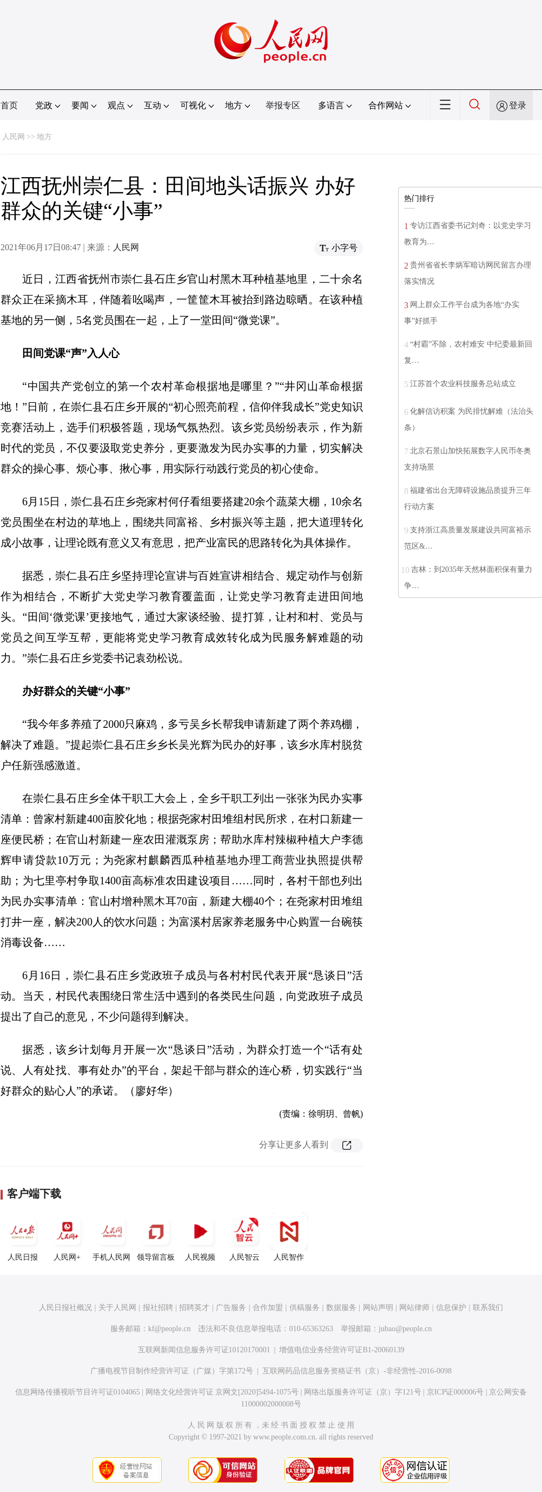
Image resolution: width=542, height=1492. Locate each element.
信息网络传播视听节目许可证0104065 (77, 1392)
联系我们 (488, 1308)
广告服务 (231, 1308)
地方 (44, 137)
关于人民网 (117, 1308)
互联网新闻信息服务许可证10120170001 (204, 1350)
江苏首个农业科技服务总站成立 (463, 384)
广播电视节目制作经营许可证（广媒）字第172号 (171, 1371)
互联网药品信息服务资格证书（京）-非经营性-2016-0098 (357, 1371)
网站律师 (414, 1308)
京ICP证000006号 (455, 1392)
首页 (9, 105)
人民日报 (23, 1237)
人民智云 (244, 1237)
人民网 (13, 137)
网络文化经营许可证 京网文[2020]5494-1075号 (222, 1392)
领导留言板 (156, 1237)
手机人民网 (111, 1237)
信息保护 (451, 1308)
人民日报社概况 (65, 1308)
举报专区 (283, 105)
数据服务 (341, 1308)
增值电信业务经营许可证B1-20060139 (341, 1350)
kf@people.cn (169, 1329)
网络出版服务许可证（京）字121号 (362, 1392)
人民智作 (289, 1237)
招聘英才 (194, 1308)
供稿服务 (304, 1308)
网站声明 (378, 1308)
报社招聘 (158, 1308)
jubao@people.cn (405, 1329)
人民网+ (67, 1237)
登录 (517, 105)
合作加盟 (268, 1308)
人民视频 (200, 1237)
